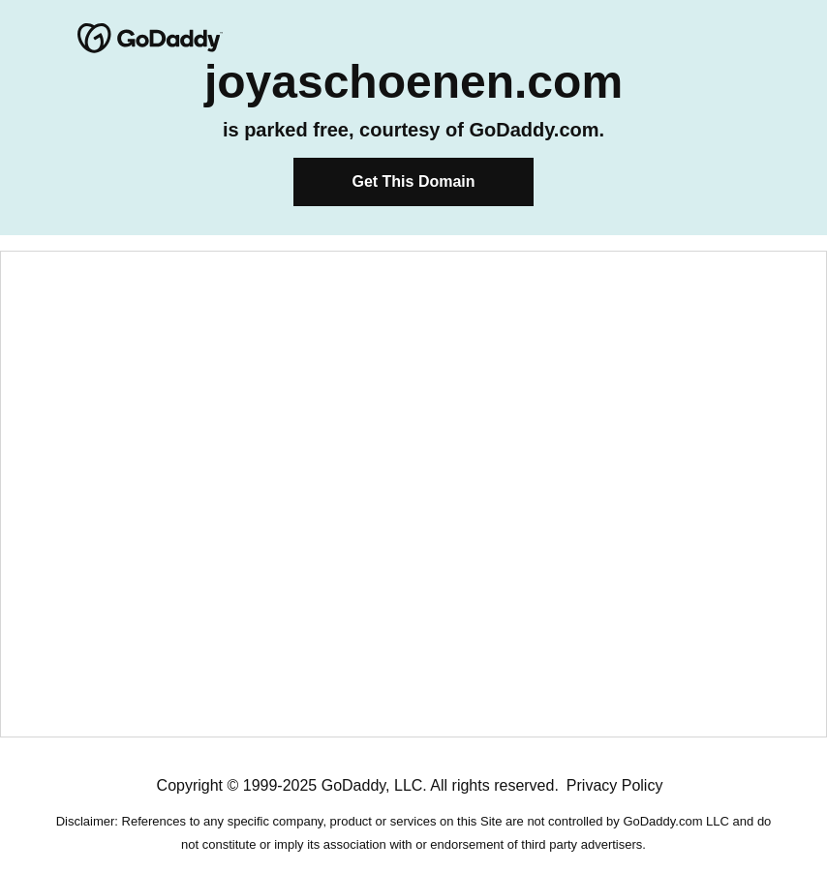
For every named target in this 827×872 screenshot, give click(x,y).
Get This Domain (413, 181)
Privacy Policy (615, 785)
